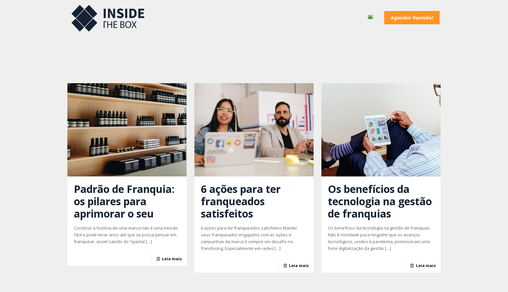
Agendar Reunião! (412, 17)
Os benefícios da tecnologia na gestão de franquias (380, 201)
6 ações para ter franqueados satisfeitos (241, 201)
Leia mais (172, 259)
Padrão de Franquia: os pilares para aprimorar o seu (124, 201)
